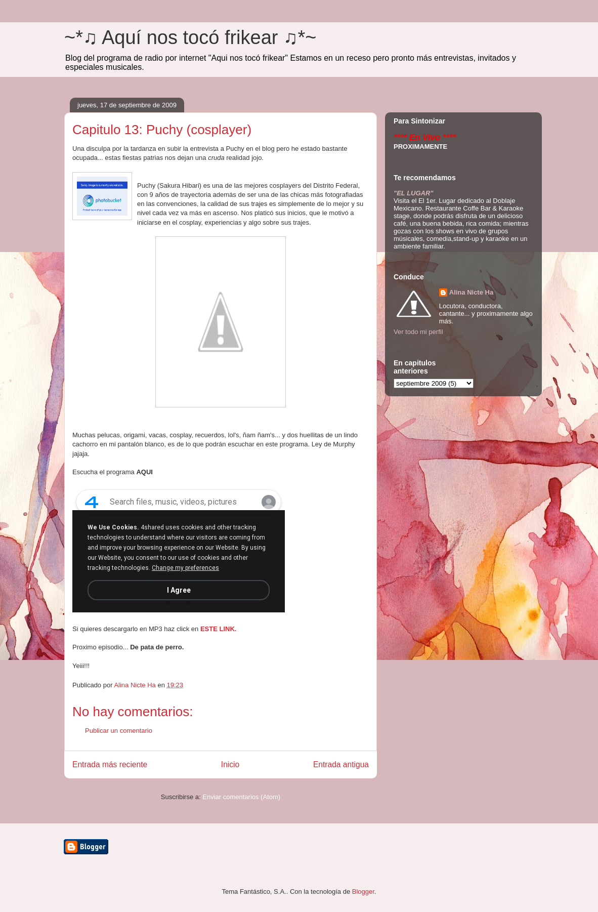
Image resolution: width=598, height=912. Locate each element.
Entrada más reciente (109, 764)
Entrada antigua (341, 764)
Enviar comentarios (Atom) (241, 797)
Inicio (230, 764)
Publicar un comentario (118, 730)
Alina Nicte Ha (471, 292)
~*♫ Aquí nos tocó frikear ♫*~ (190, 37)
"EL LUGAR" (414, 193)
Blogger (363, 891)
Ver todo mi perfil (418, 332)
